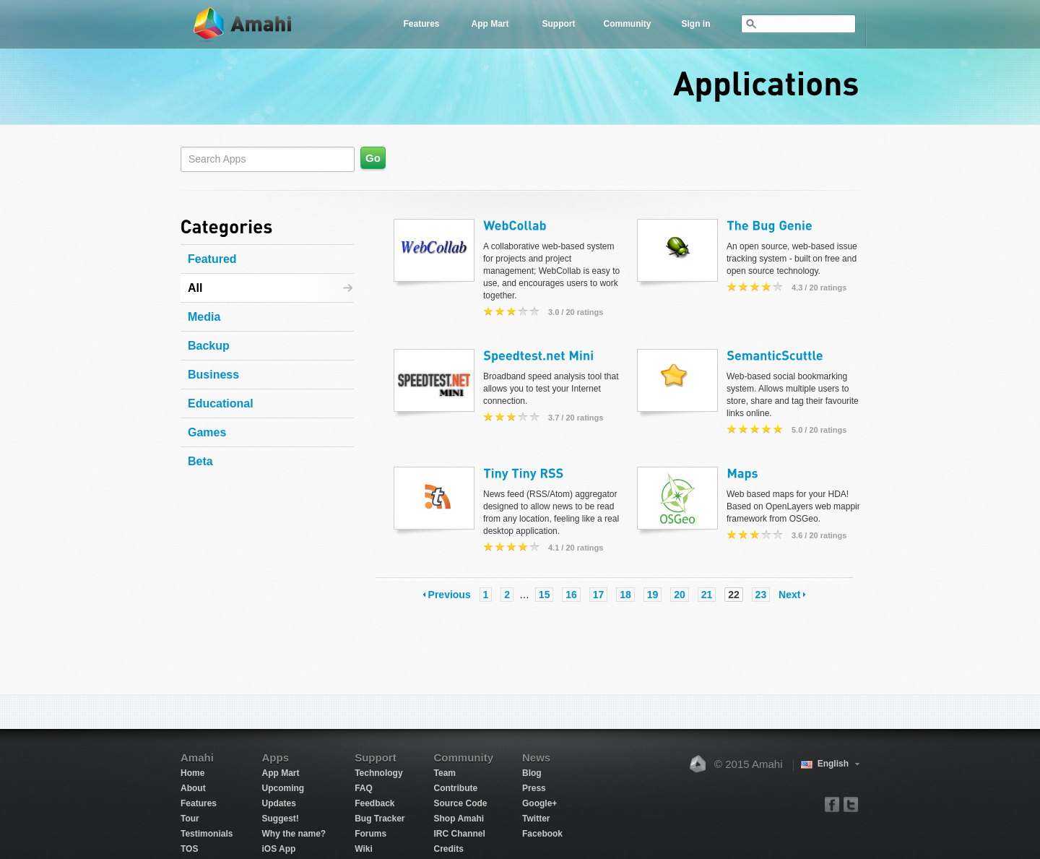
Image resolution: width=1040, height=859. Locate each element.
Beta (200, 461)
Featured (212, 259)
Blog (532, 773)
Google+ (539, 803)
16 (571, 594)
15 (544, 594)
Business (213, 374)
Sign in (696, 24)
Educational (221, 403)
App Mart (490, 24)
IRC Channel (459, 834)
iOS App (278, 849)
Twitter (536, 818)
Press (534, 788)
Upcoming (282, 788)
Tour (190, 818)
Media (204, 317)
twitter (850, 803)
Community (627, 24)
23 (761, 594)
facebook (832, 803)
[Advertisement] (271, 562)
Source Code (461, 803)
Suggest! (279, 818)
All (195, 288)
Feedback (374, 803)
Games (207, 432)
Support (559, 24)
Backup (209, 346)
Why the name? (293, 834)
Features (421, 24)
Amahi (243, 24)
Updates (278, 803)
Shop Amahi (459, 818)
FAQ (364, 788)
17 (598, 594)
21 (707, 594)
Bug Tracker (379, 818)
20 (679, 594)
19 (653, 594)
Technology (378, 773)
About (193, 788)
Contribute (456, 788)
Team (445, 773)
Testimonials (207, 834)
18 (625, 594)
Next (789, 594)
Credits (449, 849)
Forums (370, 834)
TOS (189, 849)
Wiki (364, 849)
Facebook (542, 834)
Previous (449, 594)
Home (192, 773)
